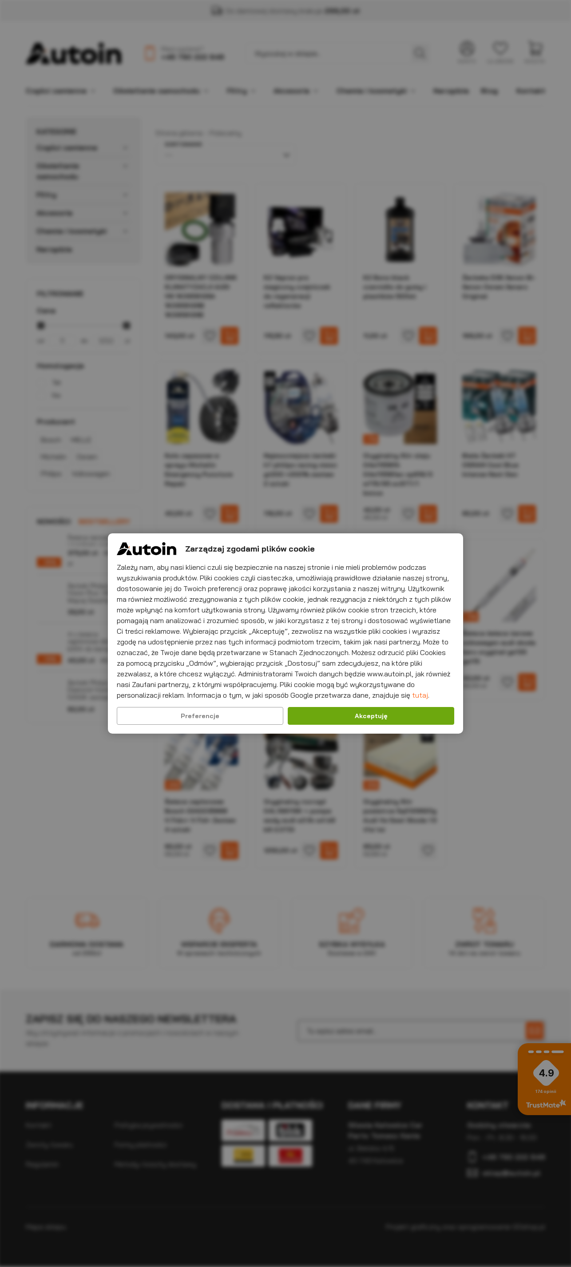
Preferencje (200, 716)
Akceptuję (371, 716)
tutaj (420, 695)
